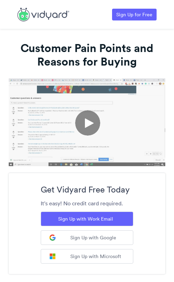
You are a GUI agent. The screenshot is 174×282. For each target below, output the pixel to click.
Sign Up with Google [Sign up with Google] (82, 237)
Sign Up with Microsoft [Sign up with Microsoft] (85, 256)
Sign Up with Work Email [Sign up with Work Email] (85, 219)
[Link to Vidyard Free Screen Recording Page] (43, 14)
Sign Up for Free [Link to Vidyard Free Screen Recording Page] (134, 14)
